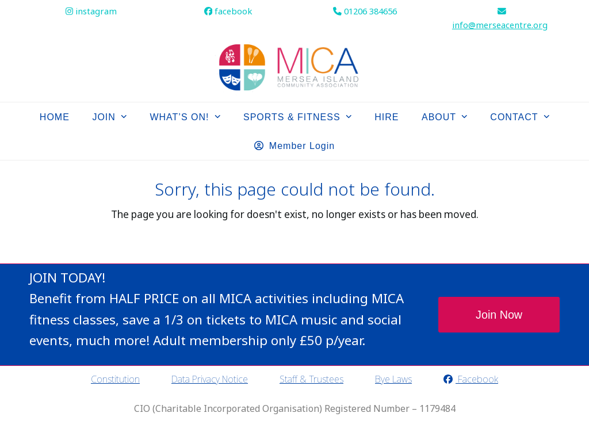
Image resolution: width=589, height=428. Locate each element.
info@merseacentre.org (500, 24)
